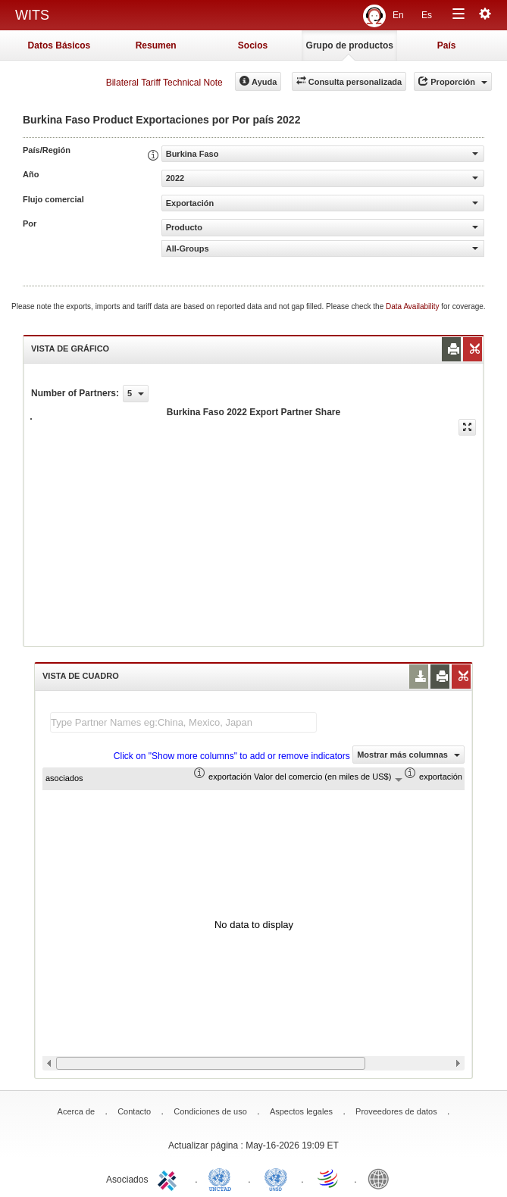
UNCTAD (223, 1178)
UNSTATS (276, 1178)
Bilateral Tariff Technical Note (164, 82)
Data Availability (413, 306)
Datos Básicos (59, 45)
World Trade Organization (329, 1178)
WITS (32, 15)
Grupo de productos (349, 45)
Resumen (156, 45)
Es (426, 15)
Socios (253, 45)
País (446, 45)
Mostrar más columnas (408, 754)
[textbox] (183, 722)
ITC (170, 1178)
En (398, 15)
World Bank (382, 1178)
